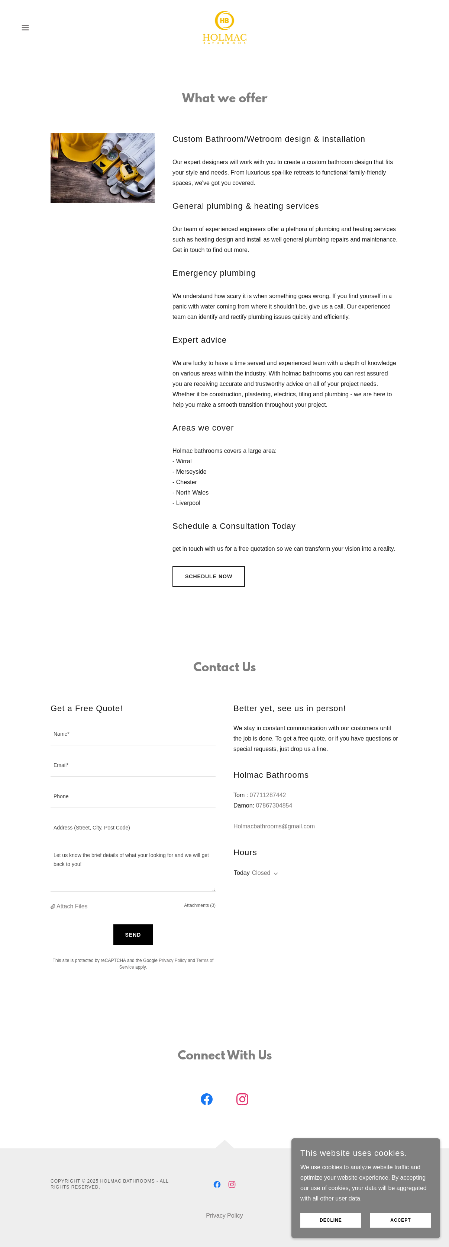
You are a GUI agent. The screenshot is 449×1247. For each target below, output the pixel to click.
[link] (225, 27)
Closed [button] (261, 873)
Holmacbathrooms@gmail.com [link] (274, 826)
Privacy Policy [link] (173, 960)
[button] (25, 27)
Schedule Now (208, 576)
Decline (331, 1235)
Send (133, 935)
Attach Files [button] (72, 906)
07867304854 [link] (274, 805)
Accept (400, 1235)
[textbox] (133, 734)
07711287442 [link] (268, 795)
